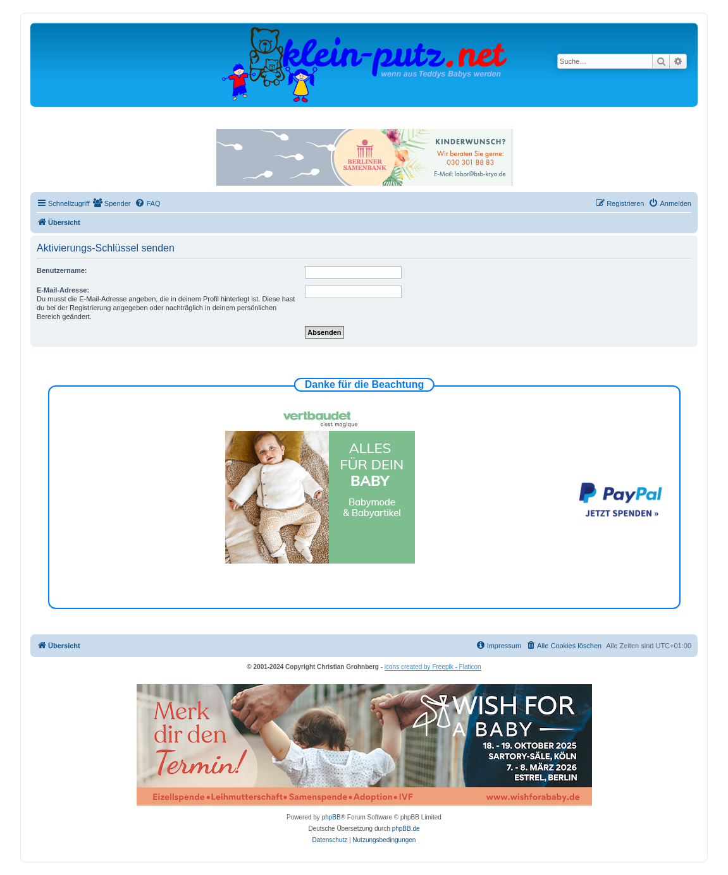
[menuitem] (112, 203)
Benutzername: (62, 270)
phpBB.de (406, 828)
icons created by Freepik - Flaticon (433, 666)
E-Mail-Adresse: (63, 290)
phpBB (331, 817)
